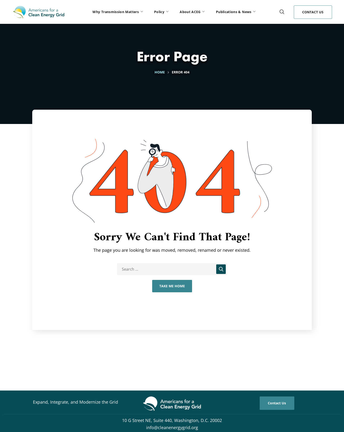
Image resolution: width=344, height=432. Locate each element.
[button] (282, 12)
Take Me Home (172, 286)
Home (160, 72)
